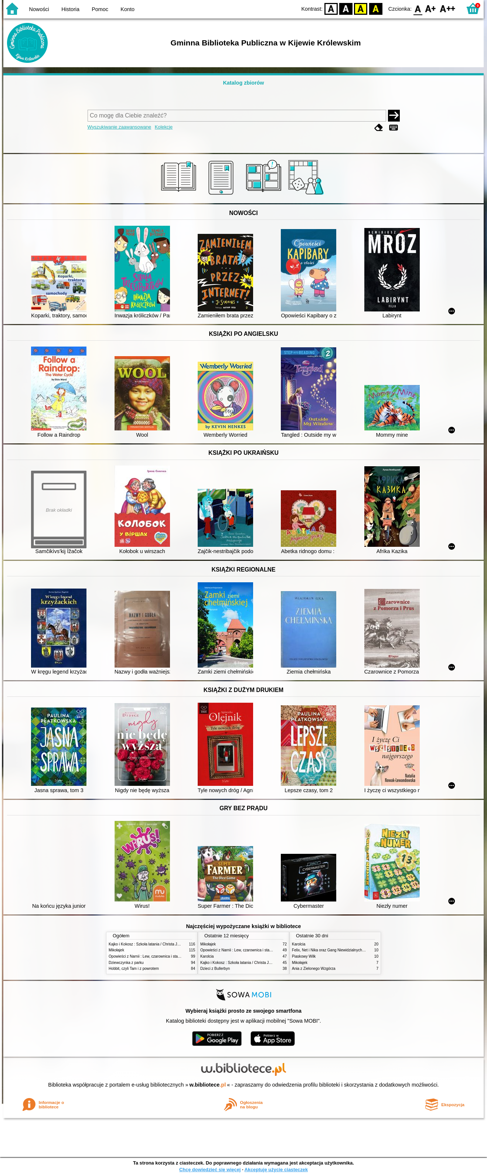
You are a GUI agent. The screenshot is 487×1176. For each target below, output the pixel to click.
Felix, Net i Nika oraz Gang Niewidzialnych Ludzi (332, 950)
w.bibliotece (208, 1085)
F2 (447, 8)
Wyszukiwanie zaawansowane (119, 127)
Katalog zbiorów (243, 83)
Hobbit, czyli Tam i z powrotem (134, 969)
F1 (430, 8)
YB (361, 8)
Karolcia (207, 956)
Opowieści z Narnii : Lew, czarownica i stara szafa (150, 956)
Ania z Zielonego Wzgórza (314, 969)
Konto (127, 9)
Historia (70, 9)
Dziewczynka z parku (126, 963)
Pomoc (100, 9)
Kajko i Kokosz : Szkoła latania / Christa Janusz (148, 944)
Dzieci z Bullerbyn (215, 969)
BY (375, 8)
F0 (417, 8)
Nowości (39, 9)
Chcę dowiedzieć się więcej (210, 1169)
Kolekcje (164, 127)
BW (346, 8)
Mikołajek (116, 950)
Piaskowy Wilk (304, 956)
